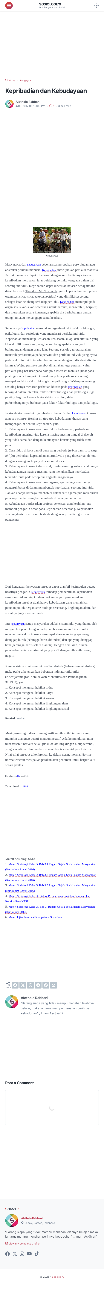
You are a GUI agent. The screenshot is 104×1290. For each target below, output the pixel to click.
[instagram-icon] (22, 1259)
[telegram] (38, 990)
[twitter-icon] (15, 1259)
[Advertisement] (52, 45)
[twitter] (22, 990)
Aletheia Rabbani (33, 1223)
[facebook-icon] (7, 1259)
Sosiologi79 (51, 4)
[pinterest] (45, 990)
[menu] (9, 5)
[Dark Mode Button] (96, 5)
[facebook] (15, 990)
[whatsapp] (30, 990)
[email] (53, 990)
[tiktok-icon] (36, 1259)
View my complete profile (25, 1249)
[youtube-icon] (29, 1259)
